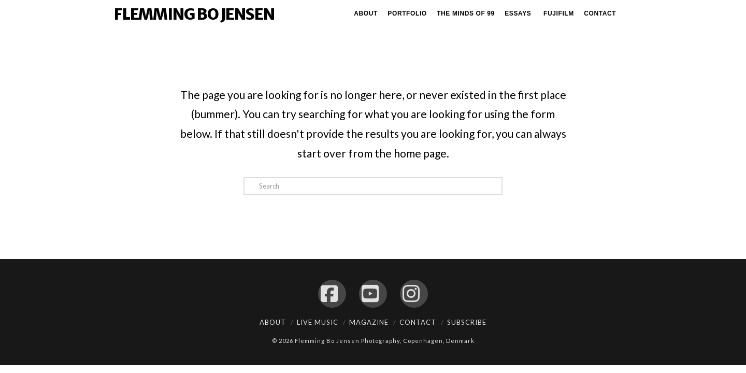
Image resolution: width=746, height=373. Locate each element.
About (273, 322)
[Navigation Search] (627, 15)
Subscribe (466, 322)
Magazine (369, 322)
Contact (417, 322)
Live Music (317, 322)
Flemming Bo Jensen (194, 14)
